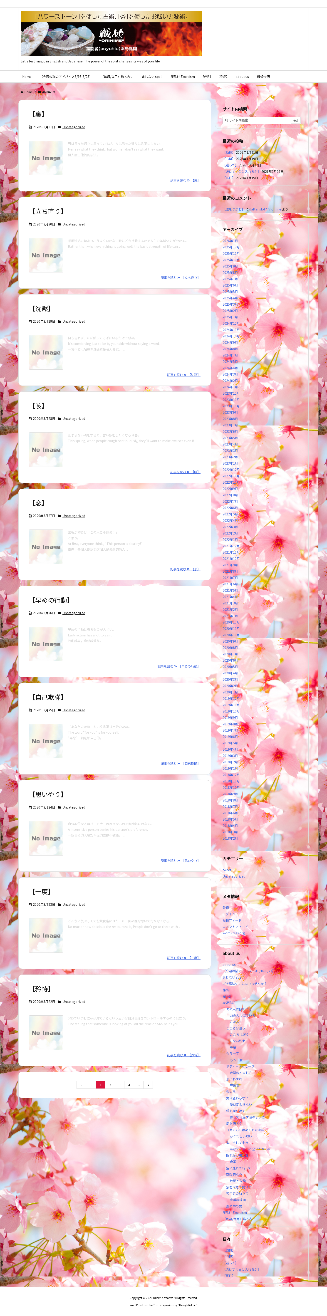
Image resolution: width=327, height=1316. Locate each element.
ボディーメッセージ (240, 1066)
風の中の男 (234, 1206)
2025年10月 (231, 259)
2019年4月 (230, 749)
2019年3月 (230, 755)
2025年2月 (230, 310)
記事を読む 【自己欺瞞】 (181, 763)
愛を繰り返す (235, 1110)
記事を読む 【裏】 (185, 180)
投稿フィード (232, 920)
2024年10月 (231, 336)
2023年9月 (230, 412)
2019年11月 (231, 705)
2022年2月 (230, 533)
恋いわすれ (234, 1079)
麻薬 (233, 1161)
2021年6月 (230, 584)
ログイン (229, 914)
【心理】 (229, 158)
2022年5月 (230, 514)
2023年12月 (231, 393)
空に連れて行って (238, 1168)
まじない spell (233, 977)
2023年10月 (231, 406)
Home (29, 92)
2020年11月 (231, 628)
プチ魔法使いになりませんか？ (245, 983)
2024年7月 (230, 355)
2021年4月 (230, 596)
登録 (226, 907)
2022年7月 (230, 501)
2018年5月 (230, 819)
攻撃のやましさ (242, 1072)
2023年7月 (230, 425)
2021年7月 (230, 577)
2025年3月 (230, 304)
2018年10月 (231, 787)
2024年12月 (231, 323)
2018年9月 (230, 794)
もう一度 (232, 1053)
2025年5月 (230, 291)
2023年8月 (230, 418)
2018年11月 (231, 781)
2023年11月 (231, 399)
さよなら (236, 1021)
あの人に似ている (239, 1009)
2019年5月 (230, 743)
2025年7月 (230, 279)
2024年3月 (230, 374)
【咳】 (38, 405)
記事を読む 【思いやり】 (181, 860)
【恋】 (38, 502)
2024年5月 (230, 361)
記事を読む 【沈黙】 (184, 374)
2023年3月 (230, 450)
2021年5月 (230, 590)
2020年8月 (230, 647)
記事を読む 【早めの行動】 (179, 666)
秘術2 (227, 996)
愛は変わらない (237, 1098)
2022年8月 (230, 495)
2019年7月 (230, 730)
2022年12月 (231, 469)
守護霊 (234, 1085)
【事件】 (229, 178)
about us (229, 964)
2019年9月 (230, 717)
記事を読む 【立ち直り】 (181, 277)
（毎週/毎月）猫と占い (239, 1219)
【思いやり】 (48, 794)
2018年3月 (230, 832)
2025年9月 (230, 266)
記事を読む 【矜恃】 (184, 1055)
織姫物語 (229, 1002)
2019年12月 (231, 698)
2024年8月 (230, 348)
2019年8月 (230, 724)
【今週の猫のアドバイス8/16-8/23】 (249, 971)
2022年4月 (230, 520)
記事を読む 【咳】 (185, 472)
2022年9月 (230, 488)
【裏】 (38, 114)
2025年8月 (230, 272)
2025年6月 (230, 285)
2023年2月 (230, 457)
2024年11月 (231, 329)
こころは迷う (235, 1028)
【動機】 (229, 152)
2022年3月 (230, 526)
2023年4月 (230, 444)
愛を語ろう (234, 1123)
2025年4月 (230, 298)
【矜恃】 (41, 988)
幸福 (233, 1047)
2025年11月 (231, 253)
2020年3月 (230, 679)
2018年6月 (230, 813)
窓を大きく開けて (239, 1187)
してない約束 (235, 1041)
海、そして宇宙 (237, 1142)
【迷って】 (230, 165)
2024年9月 (230, 342)
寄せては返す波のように (247, 1117)
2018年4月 (230, 825)
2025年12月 (231, 247)
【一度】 (41, 891)
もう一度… (238, 1060)
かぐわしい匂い (241, 1136)
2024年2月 (230, 380)
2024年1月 (230, 387)
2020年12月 (231, 622)
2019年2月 (230, 762)
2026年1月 (230, 240)
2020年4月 (230, 673)
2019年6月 (230, 736)
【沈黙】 (41, 308)
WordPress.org (234, 933)
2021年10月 (231, 558)
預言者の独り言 (237, 1193)
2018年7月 (230, 806)
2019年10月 (231, 711)
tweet (227, 870)
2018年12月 (231, 774)
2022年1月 (230, 539)
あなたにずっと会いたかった (250, 1149)
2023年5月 (230, 437)
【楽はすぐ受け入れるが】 (242, 171)
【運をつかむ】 (234, 209)
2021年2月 (230, 609)
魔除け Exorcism (235, 1212)
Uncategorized (73, 127)
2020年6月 (230, 660)
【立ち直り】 (48, 211)
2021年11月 (231, 552)
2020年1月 (230, 692)
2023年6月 (230, 431)
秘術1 (227, 990)
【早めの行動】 (51, 599)
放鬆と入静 (238, 1180)
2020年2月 (230, 685)
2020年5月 (230, 666)
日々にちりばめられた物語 (245, 1130)
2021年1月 (230, 615)
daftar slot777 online (265, 209)
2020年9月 (230, 641)
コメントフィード (235, 926)
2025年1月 (230, 317)
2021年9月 (230, 565)
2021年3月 (230, 603)
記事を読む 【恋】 (185, 569)
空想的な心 (234, 1174)
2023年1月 (230, 463)
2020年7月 (230, 654)
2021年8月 (230, 571)
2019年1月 (230, 768)
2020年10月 (231, 635)
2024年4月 (230, 368)
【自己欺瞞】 (48, 697)
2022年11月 (231, 476)
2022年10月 (231, 482)
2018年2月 (230, 838)
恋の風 (231, 1091)
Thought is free (187, 1305)
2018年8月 (230, 800)
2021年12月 (231, 546)
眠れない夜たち (237, 1155)
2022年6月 (230, 507)
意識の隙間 (238, 1199)
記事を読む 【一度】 (184, 957)
